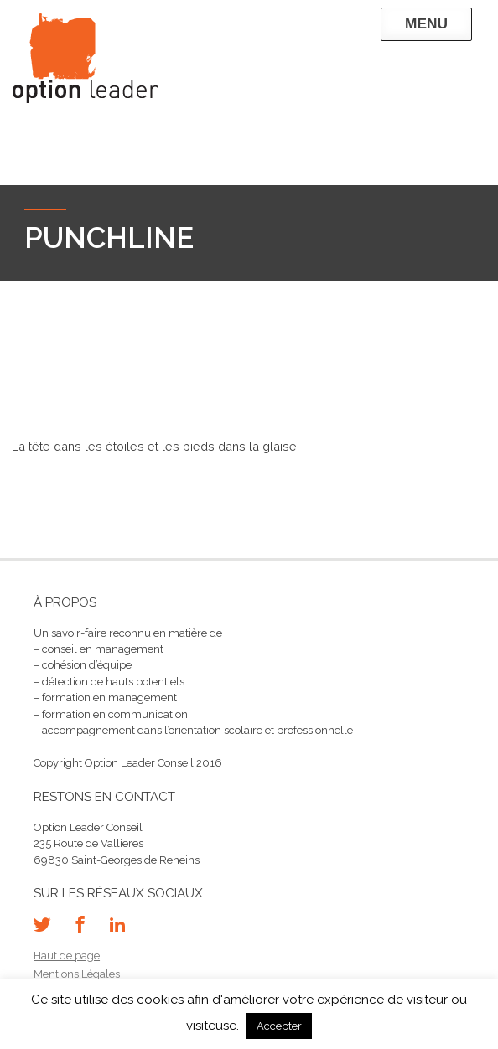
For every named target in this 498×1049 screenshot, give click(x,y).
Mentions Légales (77, 974)
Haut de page (67, 955)
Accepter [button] (279, 1026)
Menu (426, 23)
